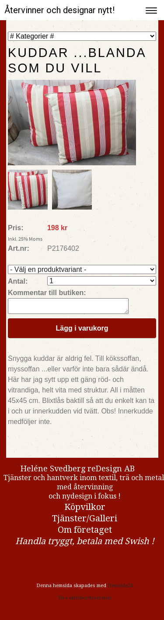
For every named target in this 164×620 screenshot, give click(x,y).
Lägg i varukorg (82, 331)
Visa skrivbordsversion (85, 600)
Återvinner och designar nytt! (59, 10)
